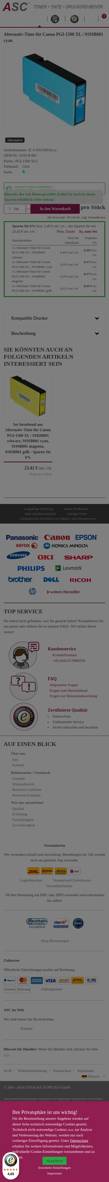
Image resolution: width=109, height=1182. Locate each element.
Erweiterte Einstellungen (54, 1167)
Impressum (54, 1173)
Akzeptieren (54, 1161)
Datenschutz (79, 1141)
